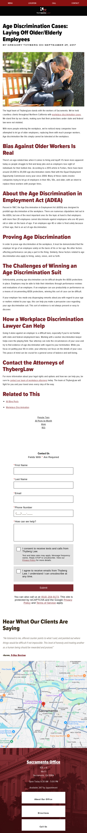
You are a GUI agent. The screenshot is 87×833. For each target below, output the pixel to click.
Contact (75, 3)
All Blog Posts (12, 401)
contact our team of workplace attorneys (28, 380)
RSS (43, 427)
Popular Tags (43, 417)
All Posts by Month (43, 420)
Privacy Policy (29, 560)
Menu (10, 3)
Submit (43, 587)
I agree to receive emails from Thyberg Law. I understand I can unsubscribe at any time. (44, 573)
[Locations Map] (43, 704)
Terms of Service (46, 603)
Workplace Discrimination (17, 407)
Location (32, 3)
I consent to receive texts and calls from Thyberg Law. (46, 554)
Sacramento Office (43, 762)
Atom (43, 424)
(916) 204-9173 (50, 597)
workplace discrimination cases (66, 114)
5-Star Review (18, 655)
